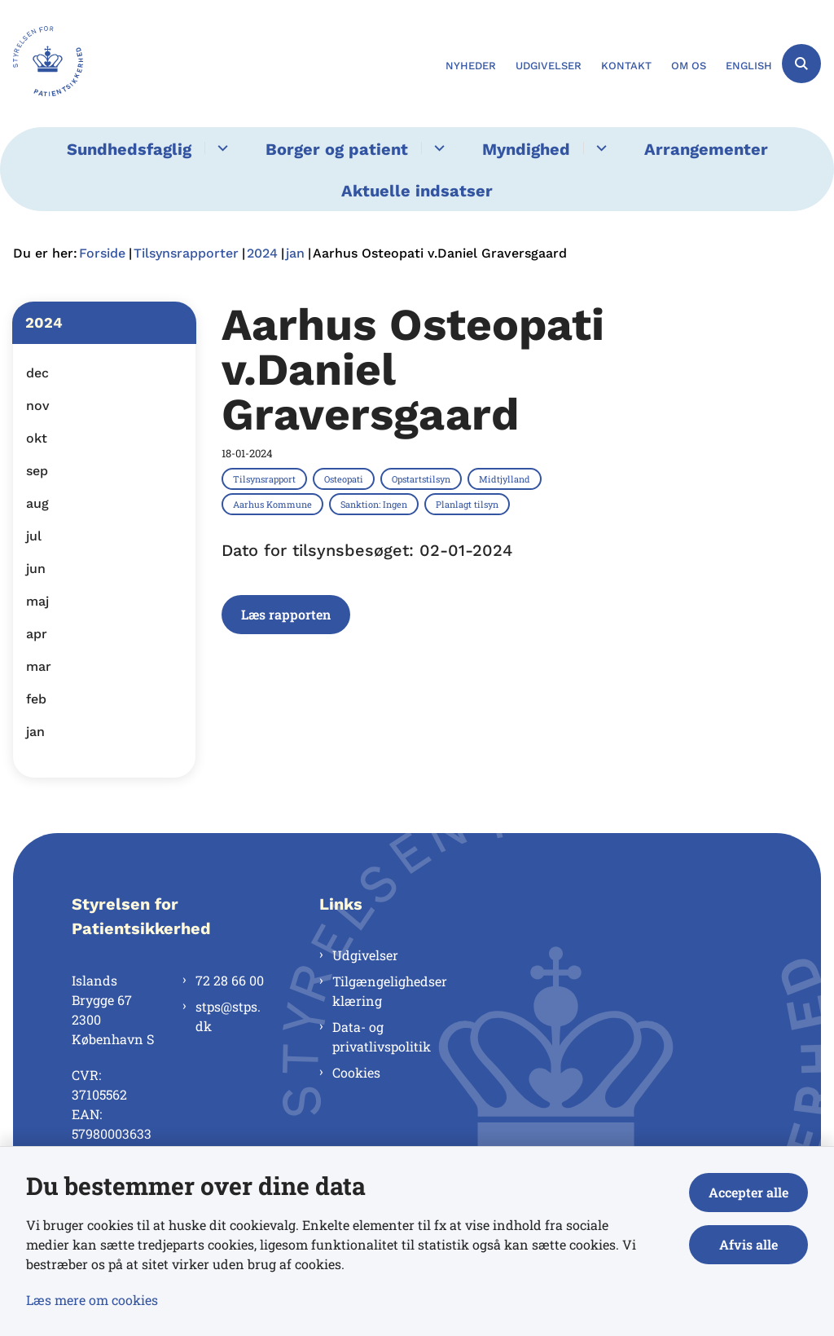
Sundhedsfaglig (129, 149)
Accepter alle (748, 1192)
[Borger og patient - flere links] (437, 148)
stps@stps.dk (228, 1016)
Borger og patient (337, 149)
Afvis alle (748, 1244)
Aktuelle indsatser (417, 191)
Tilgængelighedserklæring (389, 990)
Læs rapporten (286, 614)
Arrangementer (706, 149)
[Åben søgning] (801, 63)
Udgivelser (365, 954)
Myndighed (526, 149)
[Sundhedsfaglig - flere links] (220, 148)
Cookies (356, 1072)
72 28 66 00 (229, 980)
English (749, 66)
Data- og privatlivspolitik (381, 1036)
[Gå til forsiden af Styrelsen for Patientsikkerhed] (41, 63)
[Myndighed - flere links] (599, 148)
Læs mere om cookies (92, 1299)
